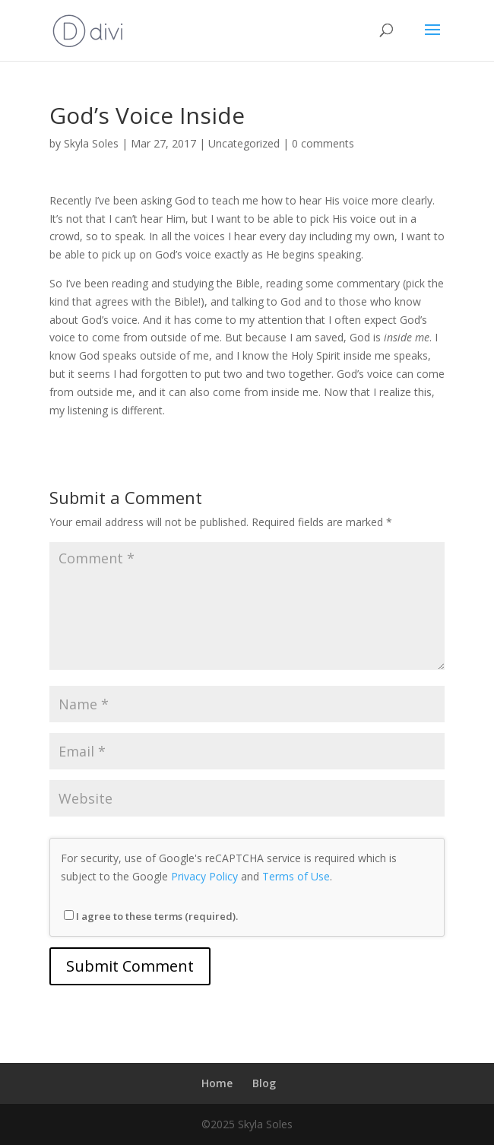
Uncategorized (244, 143)
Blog (264, 1083)
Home (217, 1083)
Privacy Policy (204, 876)
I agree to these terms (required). (151, 916)
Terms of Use (296, 876)
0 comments (323, 143)
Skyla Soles (91, 143)
